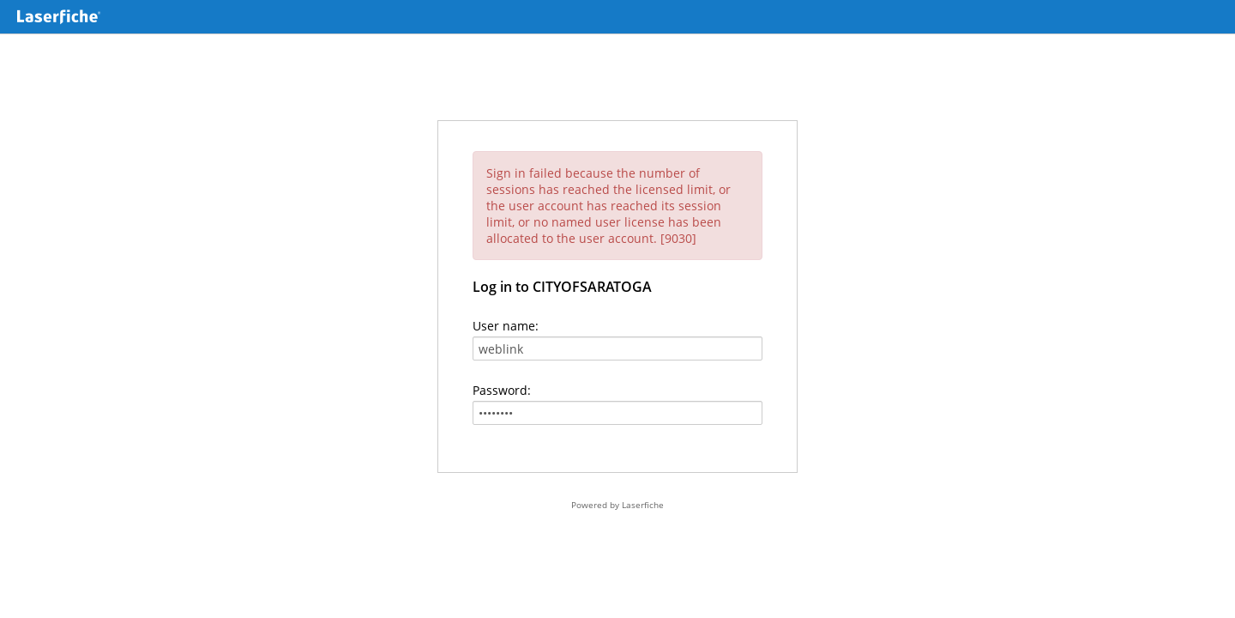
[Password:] (617, 413)
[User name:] (617, 348)
